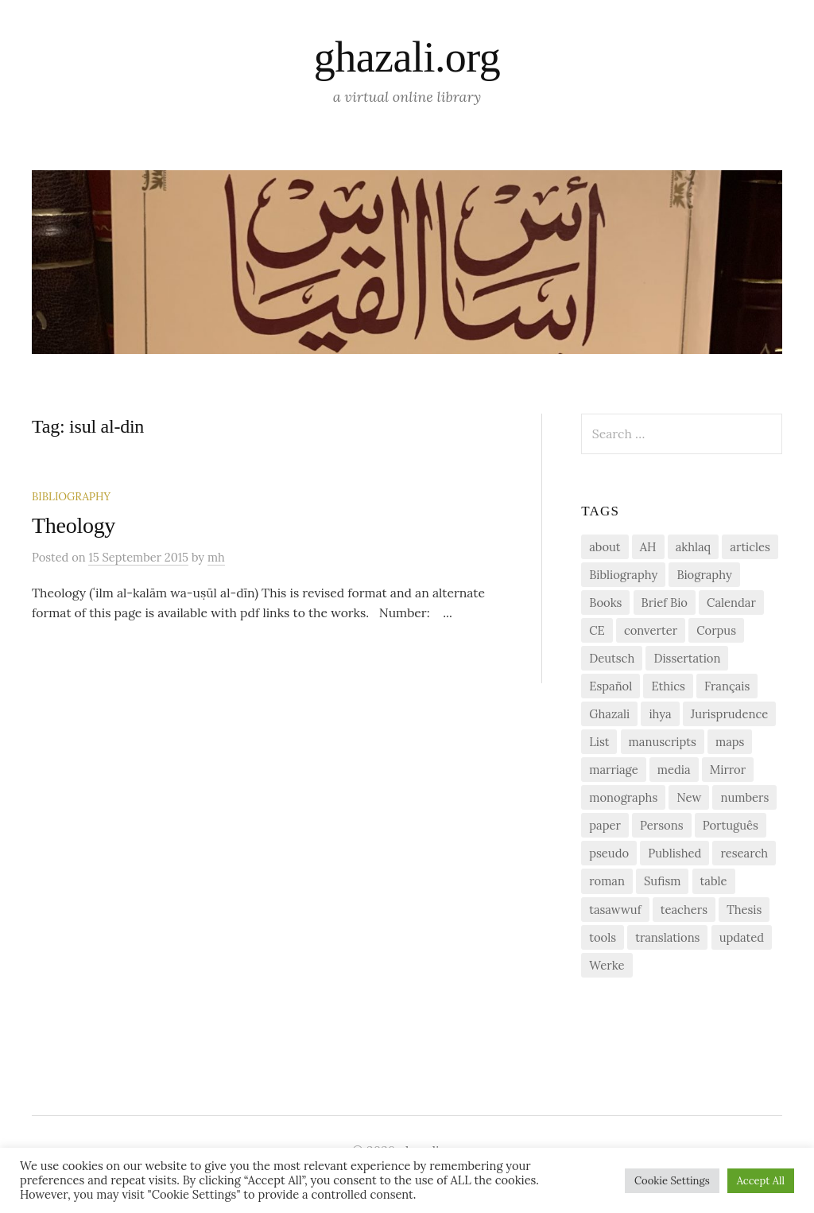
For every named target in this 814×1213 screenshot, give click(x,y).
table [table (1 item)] (713, 880)
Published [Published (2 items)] (674, 853)
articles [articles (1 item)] (750, 546)
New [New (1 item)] (688, 797)
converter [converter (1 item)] (650, 630)
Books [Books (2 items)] (605, 602)
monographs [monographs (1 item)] (623, 797)
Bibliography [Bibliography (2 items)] (623, 574)
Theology (73, 525)
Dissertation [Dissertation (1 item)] (686, 658)
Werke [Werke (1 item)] (606, 965)
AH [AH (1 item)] (648, 546)
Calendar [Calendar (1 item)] (731, 602)
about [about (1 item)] (604, 546)
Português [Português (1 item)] (730, 825)
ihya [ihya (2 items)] (660, 713)
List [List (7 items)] (599, 741)
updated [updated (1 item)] (741, 937)
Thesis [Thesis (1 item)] (744, 909)
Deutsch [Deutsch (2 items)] (611, 658)
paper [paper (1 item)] (605, 825)
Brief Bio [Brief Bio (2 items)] (665, 602)
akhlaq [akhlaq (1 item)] (693, 546)
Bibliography (71, 496)
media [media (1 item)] (674, 769)
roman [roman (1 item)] (607, 880)
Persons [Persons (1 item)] (661, 825)
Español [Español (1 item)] (610, 686)
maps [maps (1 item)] (729, 741)
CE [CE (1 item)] (597, 630)
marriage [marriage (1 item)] (613, 769)
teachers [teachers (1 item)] (684, 909)
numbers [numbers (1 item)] (744, 797)
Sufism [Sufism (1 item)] (662, 880)
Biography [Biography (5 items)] (703, 574)
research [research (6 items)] (744, 853)
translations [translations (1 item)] (667, 937)
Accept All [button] (761, 1181)
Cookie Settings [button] (672, 1181)
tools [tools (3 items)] (602, 937)
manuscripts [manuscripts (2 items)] (662, 741)
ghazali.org (407, 57)
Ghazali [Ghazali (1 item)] (609, 713)
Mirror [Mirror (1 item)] (728, 769)
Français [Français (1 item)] (727, 686)
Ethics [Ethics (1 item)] (668, 686)
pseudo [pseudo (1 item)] (609, 853)
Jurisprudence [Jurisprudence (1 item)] (729, 713)
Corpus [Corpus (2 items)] (716, 630)
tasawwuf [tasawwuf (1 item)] (615, 909)
